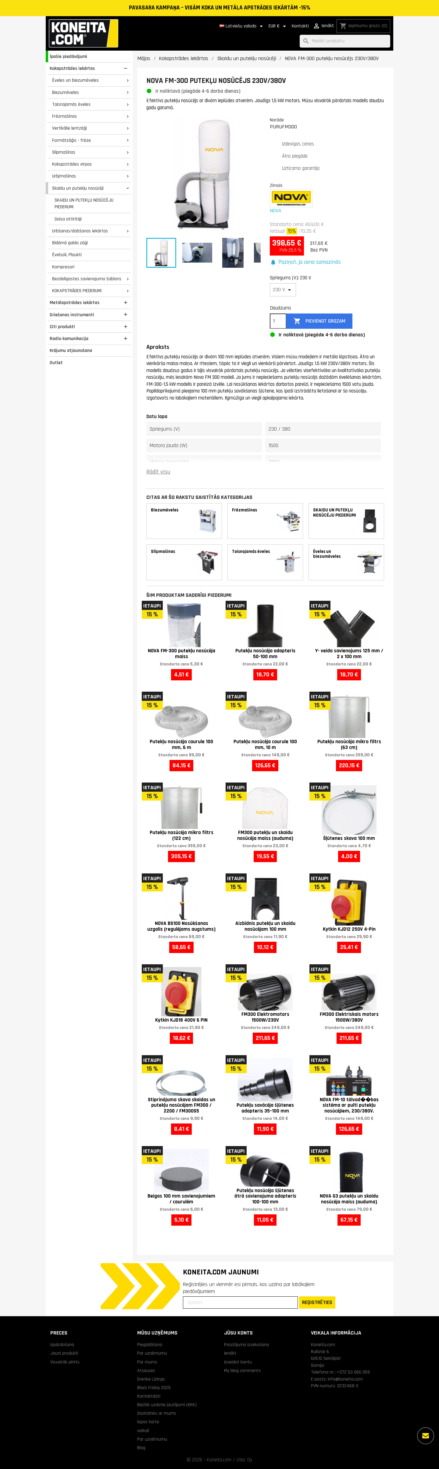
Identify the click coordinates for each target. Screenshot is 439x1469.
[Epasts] (240, 1302)
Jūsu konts (238, 1332)
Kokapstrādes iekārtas (72, 68)
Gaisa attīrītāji (68, 219)
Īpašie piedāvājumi (68, 56)
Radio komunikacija (69, 338)
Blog (141, 1448)
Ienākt (230, 1353)
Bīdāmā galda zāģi (70, 243)
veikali (143, 1431)
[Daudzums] (278, 321)
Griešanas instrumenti (72, 315)
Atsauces (146, 1370)
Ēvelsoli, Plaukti (67, 255)
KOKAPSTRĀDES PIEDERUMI (77, 291)
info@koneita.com (345, 1379)
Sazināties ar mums (156, 1413)
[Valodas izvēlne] (242, 26)
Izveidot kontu (238, 1362)
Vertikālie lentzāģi (69, 128)
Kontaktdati (148, 1396)
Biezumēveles (65, 92)
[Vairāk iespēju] (425, 1435)
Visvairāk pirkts (65, 1362)
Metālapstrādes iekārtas (74, 302)
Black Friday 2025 (154, 1388)
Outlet (56, 363)
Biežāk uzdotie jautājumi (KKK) (167, 1405)
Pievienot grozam (319, 321)
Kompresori (63, 267)
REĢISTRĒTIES (317, 1302)
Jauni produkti (64, 1353)
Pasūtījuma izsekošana (246, 1345)
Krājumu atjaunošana (71, 350)
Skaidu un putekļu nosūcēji (78, 188)
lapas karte (148, 1422)
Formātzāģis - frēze (71, 140)
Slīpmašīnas (63, 152)
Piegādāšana (149, 1345)
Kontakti (300, 26)
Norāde (277, 120)
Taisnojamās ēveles (71, 104)
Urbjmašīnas (64, 176)
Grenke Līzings (151, 1379)
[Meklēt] (345, 41)
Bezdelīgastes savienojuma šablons (86, 279)
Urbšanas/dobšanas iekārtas (80, 231)
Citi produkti (62, 327)
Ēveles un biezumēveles (75, 80)
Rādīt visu (158, 472)
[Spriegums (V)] (283, 289)
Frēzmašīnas (64, 116)
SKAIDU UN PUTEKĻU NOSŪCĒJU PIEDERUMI (84, 203)
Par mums (147, 1362)
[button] (305, 262)
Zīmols (276, 185)
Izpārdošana (62, 1345)
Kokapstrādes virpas (72, 164)
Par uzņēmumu (152, 1353)
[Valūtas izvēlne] (278, 26)
